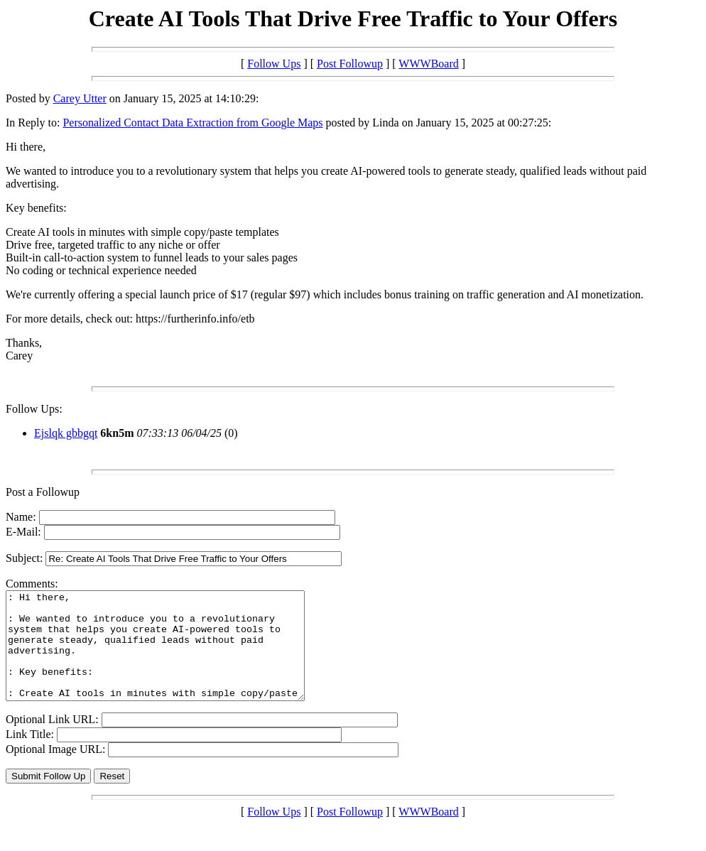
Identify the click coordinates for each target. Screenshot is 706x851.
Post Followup (350, 64)
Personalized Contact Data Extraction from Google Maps (192, 122)
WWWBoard (428, 64)
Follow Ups (273, 64)
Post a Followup (43, 492)
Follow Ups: (34, 409)
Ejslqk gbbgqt (65, 433)
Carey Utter (80, 98)
